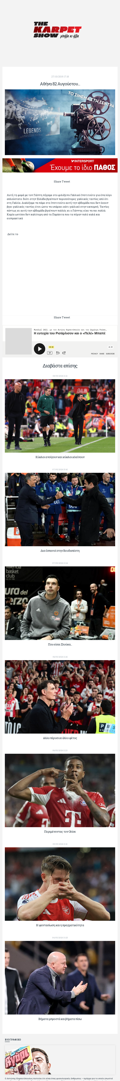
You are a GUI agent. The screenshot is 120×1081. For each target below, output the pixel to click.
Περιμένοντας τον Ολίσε (60, 831)
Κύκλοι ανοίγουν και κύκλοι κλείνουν (60, 457)
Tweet (66, 181)
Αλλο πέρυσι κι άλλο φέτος (60, 738)
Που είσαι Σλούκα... (60, 644)
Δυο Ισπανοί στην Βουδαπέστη (60, 551)
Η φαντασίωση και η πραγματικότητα (60, 925)
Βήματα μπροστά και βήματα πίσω (60, 1019)
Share (57, 181)
